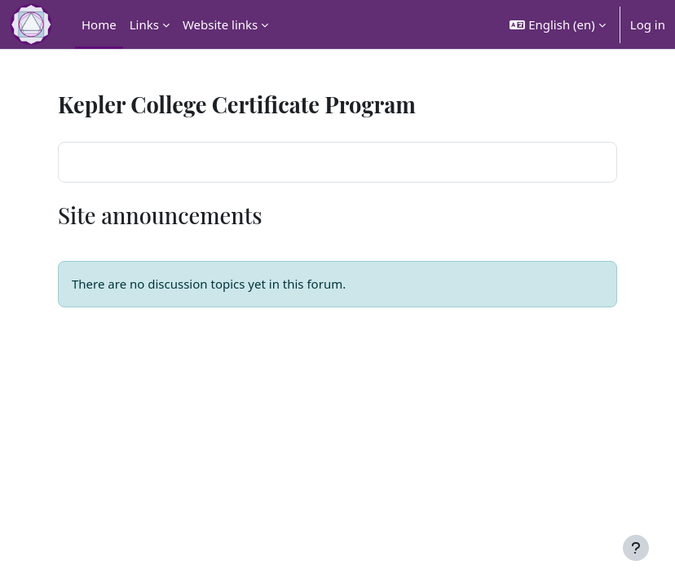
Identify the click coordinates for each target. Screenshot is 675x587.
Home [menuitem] (99, 24)
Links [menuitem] (144, 24)
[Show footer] (636, 548)
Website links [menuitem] (220, 24)
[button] (557, 24)
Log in (647, 24)
